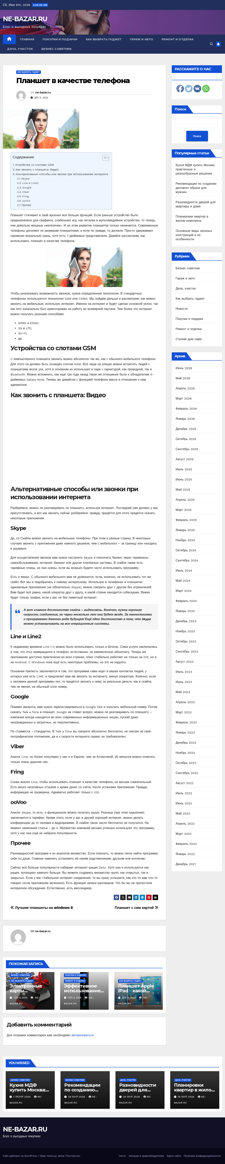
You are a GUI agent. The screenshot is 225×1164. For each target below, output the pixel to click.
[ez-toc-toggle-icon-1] (103, 158)
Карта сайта (174, 1155)
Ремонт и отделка (178, 39)
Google (26, 187)
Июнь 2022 (184, 803)
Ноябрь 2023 (185, 631)
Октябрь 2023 (186, 641)
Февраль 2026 (186, 408)
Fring (25, 196)
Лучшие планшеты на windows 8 (41, 907)
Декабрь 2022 (186, 742)
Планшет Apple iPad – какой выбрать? (136, 990)
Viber (25, 192)
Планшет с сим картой (136, 907)
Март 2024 (183, 591)
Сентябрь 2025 (187, 449)
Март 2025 (183, 510)
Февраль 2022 (186, 844)
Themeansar (72, 1155)
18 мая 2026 (186, 1096)
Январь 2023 (185, 732)
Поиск (180, 109)
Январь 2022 (185, 854)
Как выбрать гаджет (104, 39)
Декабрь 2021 (186, 864)
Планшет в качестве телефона (73, 80)
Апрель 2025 (185, 500)
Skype (25, 178)
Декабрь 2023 (186, 621)
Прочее (26, 205)
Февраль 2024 (186, 601)
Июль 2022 (184, 793)
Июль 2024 (184, 570)
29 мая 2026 (77, 1096)
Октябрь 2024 (186, 550)
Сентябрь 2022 (187, 773)
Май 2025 (183, 489)
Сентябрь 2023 (187, 651)
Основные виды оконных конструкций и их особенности (194, 235)
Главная (27, 39)
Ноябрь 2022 (185, 753)
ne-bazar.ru (43, 92)
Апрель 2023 (185, 702)
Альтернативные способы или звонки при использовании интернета (62, 174)
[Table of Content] (105, 158)
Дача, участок (20, 49)
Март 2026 (184, 398)
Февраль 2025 (186, 520)
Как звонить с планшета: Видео (37, 169)
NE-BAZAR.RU (25, 19)
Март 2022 (183, 834)
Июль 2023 (184, 672)
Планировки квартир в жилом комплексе (194, 1089)
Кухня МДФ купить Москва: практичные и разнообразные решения (195, 169)
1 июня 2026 (22, 1096)
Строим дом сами (189, 339)
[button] (211, 44)
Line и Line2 (30, 183)
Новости (182, 309)
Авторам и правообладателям (146, 1155)
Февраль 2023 (186, 722)
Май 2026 (183, 378)
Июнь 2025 (184, 479)
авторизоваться (82, 1035)
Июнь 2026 (184, 368)
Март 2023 (183, 712)
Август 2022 (185, 783)
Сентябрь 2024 (187, 560)
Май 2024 (183, 580)
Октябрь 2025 (186, 439)
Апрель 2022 (185, 823)
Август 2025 (185, 459)
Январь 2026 (185, 419)
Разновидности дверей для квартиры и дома (139, 1089)
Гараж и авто (141, 39)
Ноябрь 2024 (185, 540)
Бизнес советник (56, 49)
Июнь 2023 (184, 682)
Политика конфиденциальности (202, 1155)
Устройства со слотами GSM (34, 165)
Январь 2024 (185, 611)
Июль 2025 (184, 469)
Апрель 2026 (185, 388)
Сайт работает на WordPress (20, 1155)
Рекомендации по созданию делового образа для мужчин (196, 188)
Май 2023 (183, 692)
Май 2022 (183, 813)
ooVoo (26, 200)
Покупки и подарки (60, 39)
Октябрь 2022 (186, 763)
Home (122, 1155)
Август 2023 (185, 661)
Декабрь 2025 (186, 429)
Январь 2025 (185, 530)
